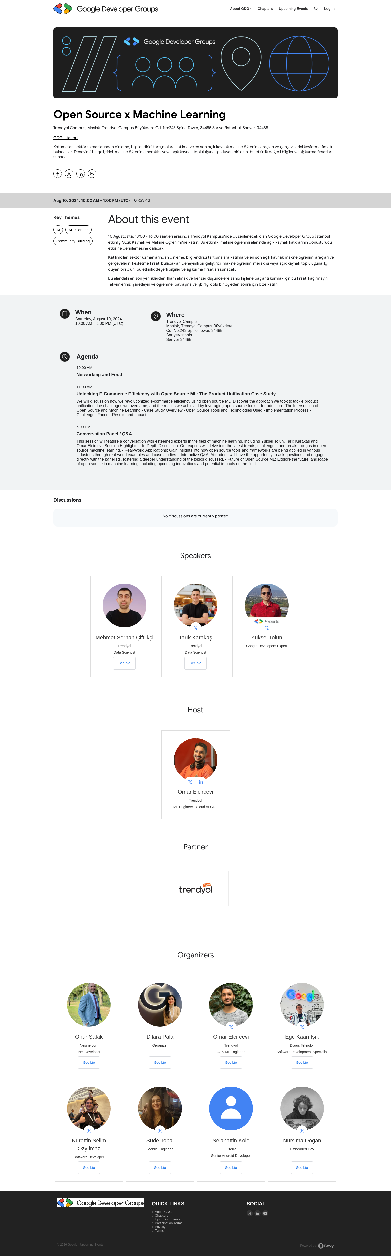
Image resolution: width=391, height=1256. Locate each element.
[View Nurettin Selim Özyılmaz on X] (89, 1131)
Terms (159, 1230)
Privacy (160, 1227)
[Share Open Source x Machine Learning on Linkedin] (81, 173)
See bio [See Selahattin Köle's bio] (231, 1168)
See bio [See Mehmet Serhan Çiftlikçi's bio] (124, 663)
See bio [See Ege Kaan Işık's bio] (302, 1062)
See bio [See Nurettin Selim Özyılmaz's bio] (89, 1168)
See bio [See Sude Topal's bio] (160, 1168)
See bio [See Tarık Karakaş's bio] (195, 663)
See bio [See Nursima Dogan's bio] (302, 1168)
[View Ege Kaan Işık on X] (302, 1027)
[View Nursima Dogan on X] (302, 1131)
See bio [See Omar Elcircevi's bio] (231, 1062)
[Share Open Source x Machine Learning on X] (69, 173)
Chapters (265, 9)
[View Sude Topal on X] (160, 1131)
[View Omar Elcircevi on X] (190, 782)
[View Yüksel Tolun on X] (266, 627)
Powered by (317, 1246)
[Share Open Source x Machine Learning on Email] (92, 173)
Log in (329, 9)
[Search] (316, 8)
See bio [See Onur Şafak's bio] (89, 1062)
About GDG (241, 9)
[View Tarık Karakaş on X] (195, 627)
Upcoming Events (293, 9)
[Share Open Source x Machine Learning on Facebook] (58, 173)
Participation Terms (168, 1223)
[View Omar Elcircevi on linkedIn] (201, 782)
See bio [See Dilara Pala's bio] (160, 1062)
